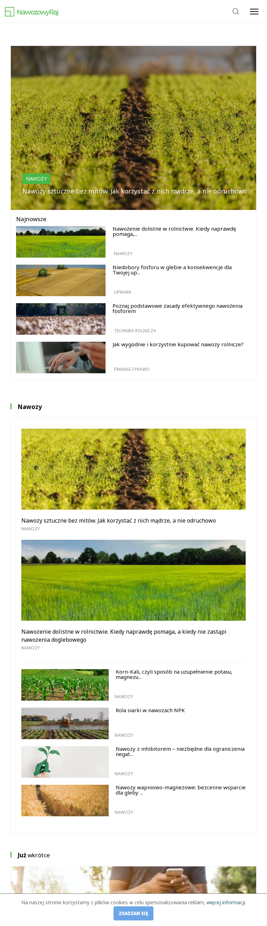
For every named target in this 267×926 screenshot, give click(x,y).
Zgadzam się (133, 913)
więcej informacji (226, 902)
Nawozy (36, 178)
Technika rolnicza (135, 331)
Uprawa (122, 292)
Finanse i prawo (132, 369)
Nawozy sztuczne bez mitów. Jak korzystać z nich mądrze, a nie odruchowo (134, 191)
